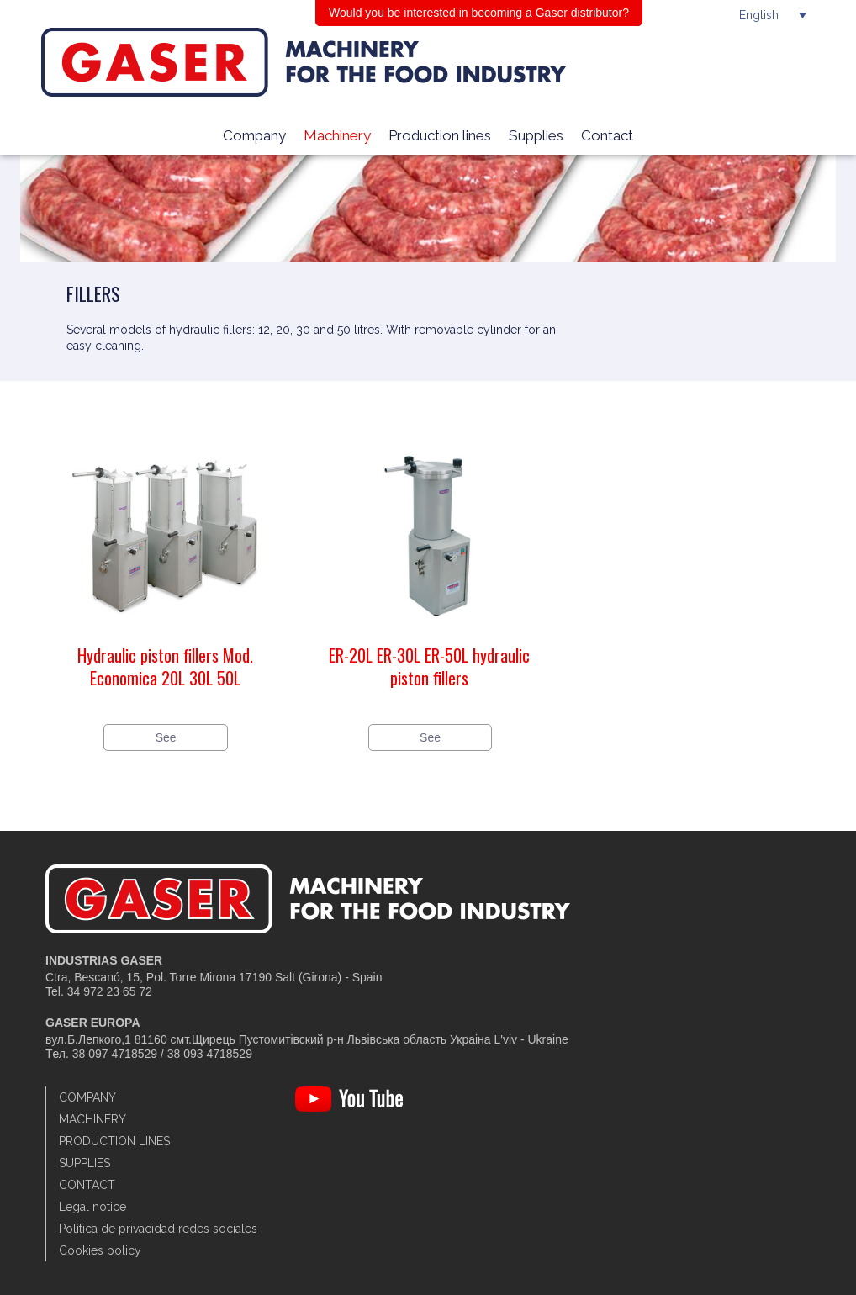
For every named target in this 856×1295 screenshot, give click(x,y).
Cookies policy (100, 1250)
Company (254, 135)
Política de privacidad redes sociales (158, 1228)
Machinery (337, 135)
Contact (607, 135)
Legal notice (92, 1206)
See (166, 737)
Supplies (536, 135)
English (759, 15)
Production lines (439, 135)
